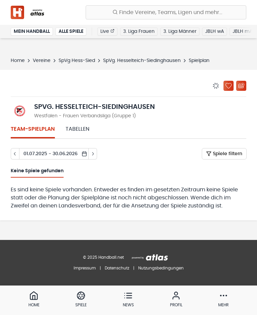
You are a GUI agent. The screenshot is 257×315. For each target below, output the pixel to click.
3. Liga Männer (179, 31)
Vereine (42, 60)
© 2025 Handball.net (103, 257)
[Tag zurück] (15, 154)
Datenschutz (117, 268)
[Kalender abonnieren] (241, 86)
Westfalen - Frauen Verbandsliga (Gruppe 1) (85, 116)
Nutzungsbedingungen (161, 268)
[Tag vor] (93, 154)
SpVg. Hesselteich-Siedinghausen (142, 60)
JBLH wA (214, 31)
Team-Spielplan (33, 129)
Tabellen (77, 129)
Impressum (85, 268)
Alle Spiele (71, 31)
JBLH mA (242, 31)
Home (18, 60)
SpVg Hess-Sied (77, 60)
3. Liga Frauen (139, 31)
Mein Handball (32, 31)
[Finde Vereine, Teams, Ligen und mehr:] (166, 12)
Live (107, 31)
